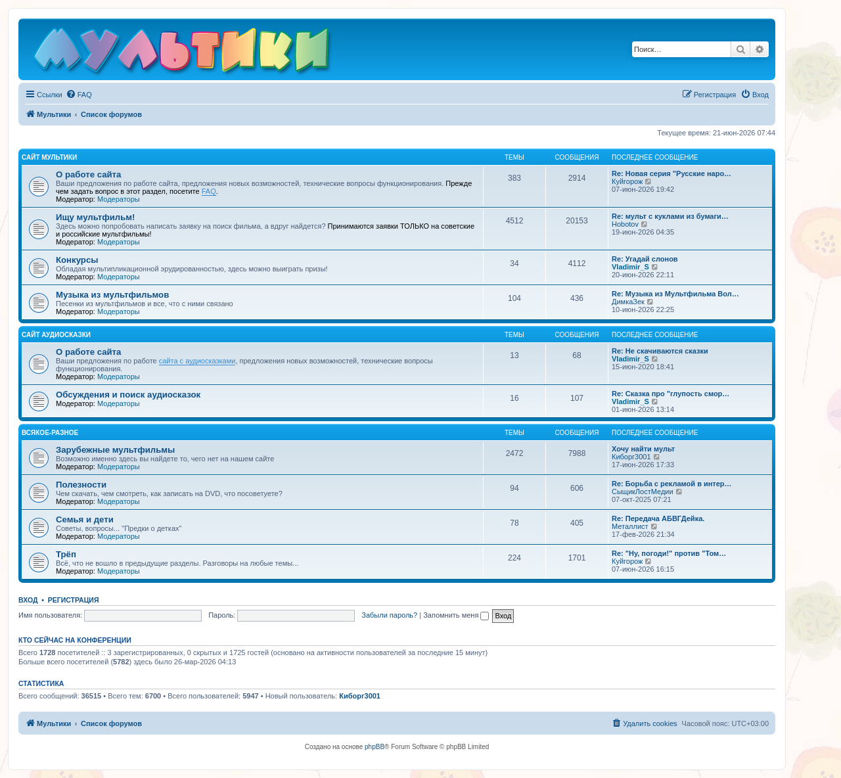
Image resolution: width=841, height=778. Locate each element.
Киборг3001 (631, 457)
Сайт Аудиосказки (56, 334)
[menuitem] (79, 95)
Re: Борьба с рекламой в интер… (672, 484)
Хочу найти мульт (643, 449)
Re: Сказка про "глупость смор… (670, 394)
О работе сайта (88, 174)
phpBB (374, 746)
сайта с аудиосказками (197, 361)
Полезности (81, 485)
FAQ (209, 191)
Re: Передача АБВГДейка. (658, 518)
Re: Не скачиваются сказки (660, 351)
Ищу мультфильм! (95, 217)
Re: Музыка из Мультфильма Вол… (675, 294)
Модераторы (118, 199)
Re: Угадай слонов (645, 259)
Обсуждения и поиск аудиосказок (128, 395)
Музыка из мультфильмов (112, 295)
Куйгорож (627, 181)
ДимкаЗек (628, 302)
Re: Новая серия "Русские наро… (671, 173)
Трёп (66, 554)
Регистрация (73, 600)
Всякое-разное (50, 432)
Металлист (630, 526)
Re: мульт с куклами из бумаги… (670, 216)
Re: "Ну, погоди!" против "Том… (669, 553)
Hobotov (625, 224)
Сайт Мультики (49, 157)
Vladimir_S (630, 267)
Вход (27, 600)
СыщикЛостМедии (642, 491)
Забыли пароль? (389, 615)
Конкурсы (77, 260)
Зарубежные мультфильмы (115, 450)
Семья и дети (85, 519)
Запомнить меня (456, 615)
